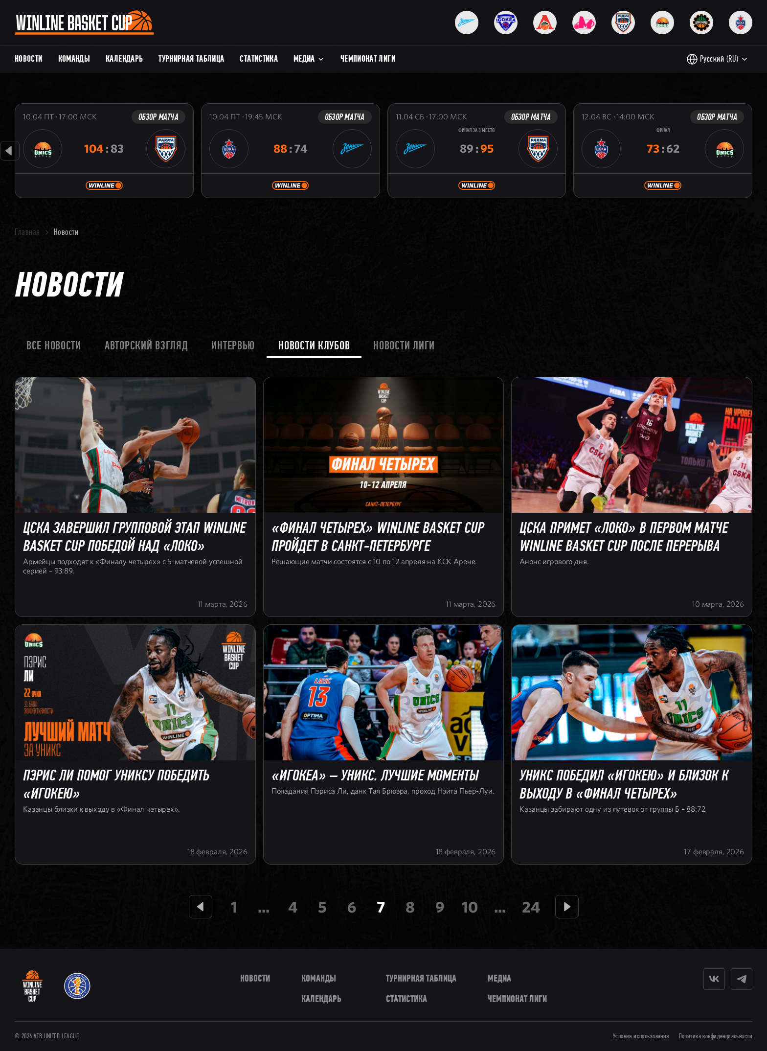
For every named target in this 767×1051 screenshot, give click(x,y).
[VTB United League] (77, 986)
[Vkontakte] (714, 979)
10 (470, 906)
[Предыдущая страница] (200, 906)
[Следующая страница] (567, 906)
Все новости (53, 345)
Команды (74, 58)
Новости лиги (404, 345)
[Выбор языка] (717, 59)
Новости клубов (314, 345)
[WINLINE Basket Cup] (32, 986)
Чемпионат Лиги (367, 58)
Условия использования (641, 1036)
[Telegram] (741, 979)
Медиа (309, 58)
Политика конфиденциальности (715, 1036)
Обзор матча (158, 117)
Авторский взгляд (146, 345)
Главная (27, 232)
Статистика (259, 58)
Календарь (124, 58)
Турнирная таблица (191, 58)
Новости (29, 58)
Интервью (233, 345)
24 (531, 906)
